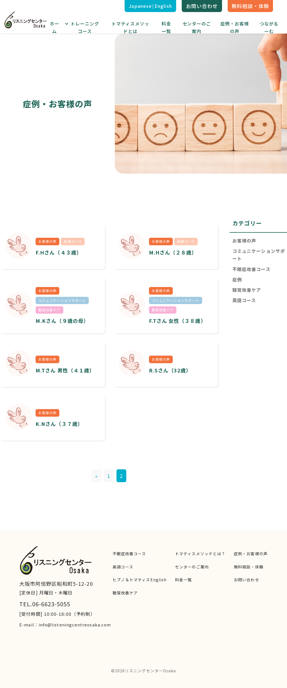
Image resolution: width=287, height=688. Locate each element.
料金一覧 (166, 27)
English (163, 6)
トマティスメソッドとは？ (200, 553)
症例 (237, 279)
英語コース (244, 300)
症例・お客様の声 (234, 27)
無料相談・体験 (250, 6)
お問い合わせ (202, 6)
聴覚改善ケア (246, 289)
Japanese (140, 6)
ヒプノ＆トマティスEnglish (140, 579)
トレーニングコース (85, 27)
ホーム (54, 27)
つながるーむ (269, 27)
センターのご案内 (197, 27)
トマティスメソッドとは (130, 27)
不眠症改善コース (251, 269)
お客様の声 (244, 240)
